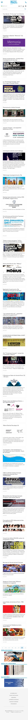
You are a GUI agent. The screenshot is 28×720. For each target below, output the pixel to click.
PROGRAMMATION (14, 703)
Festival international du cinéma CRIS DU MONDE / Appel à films (13, 197)
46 (15, 647)
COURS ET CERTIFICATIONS (13, 695)
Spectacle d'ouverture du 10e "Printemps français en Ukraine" (12, 290)
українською (4, 5)
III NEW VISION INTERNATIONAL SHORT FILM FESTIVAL (14, 336)
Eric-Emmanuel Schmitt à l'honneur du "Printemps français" (13, 217)
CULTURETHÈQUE (5, 677)
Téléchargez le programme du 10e (12, 175)
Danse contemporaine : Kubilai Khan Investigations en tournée (13, 59)
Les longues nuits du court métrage (13, 151)
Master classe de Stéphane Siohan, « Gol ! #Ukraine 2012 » (13, 401)
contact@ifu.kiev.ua (17, 712)
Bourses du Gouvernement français (13, 562)
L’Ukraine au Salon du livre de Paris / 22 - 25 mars (14, 376)
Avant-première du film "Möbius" (12, 263)
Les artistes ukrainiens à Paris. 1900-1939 (13, 602)
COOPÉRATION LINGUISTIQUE (13, 699)
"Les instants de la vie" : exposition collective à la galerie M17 (12, 314)
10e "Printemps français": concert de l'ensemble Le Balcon (13, 354)
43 (5, 647)
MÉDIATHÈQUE (13, 697)
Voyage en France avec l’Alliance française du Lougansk (12, 582)
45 (12, 647)
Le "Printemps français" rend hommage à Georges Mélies (11, 82)
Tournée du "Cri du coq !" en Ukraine (13, 14)
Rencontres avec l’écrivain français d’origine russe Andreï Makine (12, 496)
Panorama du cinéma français (11, 107)
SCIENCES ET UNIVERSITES (13, 701)
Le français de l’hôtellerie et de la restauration (12, 625)
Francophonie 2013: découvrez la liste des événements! (13, 521)
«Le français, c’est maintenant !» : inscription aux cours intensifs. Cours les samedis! (13, 451)
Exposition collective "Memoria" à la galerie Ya (13, 36)
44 (9, 647)
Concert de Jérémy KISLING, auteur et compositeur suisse (13, 538)
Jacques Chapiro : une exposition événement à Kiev (12, 128)
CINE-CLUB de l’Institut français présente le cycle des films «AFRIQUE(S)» (12, 474)
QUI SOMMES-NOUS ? (13, 693)
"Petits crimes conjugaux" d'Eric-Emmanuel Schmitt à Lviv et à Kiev (12, 241)
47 (18, 647)
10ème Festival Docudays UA (11, 425)
